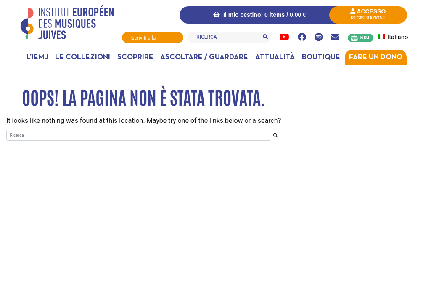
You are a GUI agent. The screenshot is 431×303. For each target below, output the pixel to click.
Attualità (275, 57)
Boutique (321, 57)
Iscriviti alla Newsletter (143, 39)
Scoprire (135, 57)
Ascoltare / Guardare (204, 57)
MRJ (364, 38)
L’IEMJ (37, 57)
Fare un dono (375, 57)
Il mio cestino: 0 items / (259, 14)
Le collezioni (82, 57)
